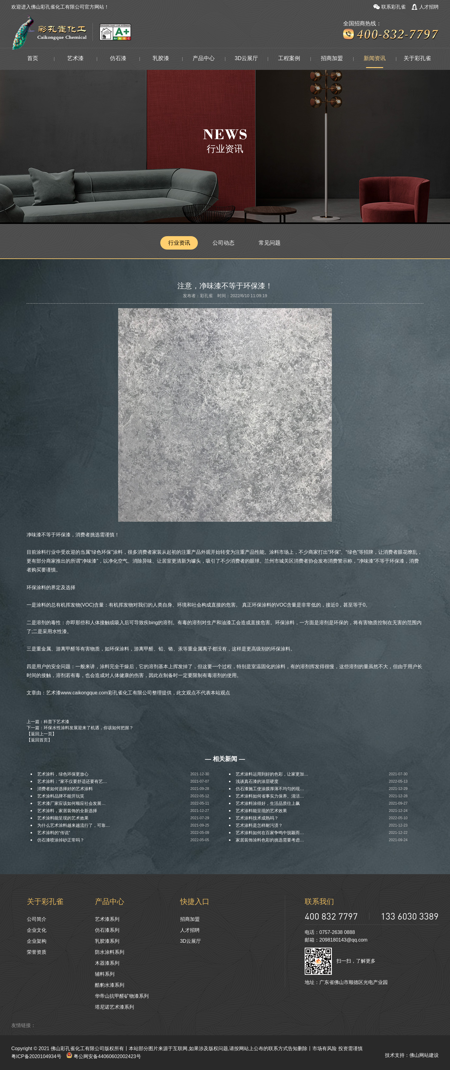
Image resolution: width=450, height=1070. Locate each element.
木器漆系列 (107, 963)
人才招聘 (425, 7)
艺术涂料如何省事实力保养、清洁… (270, 796)
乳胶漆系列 (107, 941)
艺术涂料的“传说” (53, 832)
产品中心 (204, 59)
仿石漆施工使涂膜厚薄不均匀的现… (270, 788)
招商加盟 (332, 59)
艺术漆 (75, 59)
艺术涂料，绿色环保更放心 (63, 774)
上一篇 (48, 721)
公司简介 (36, 919)
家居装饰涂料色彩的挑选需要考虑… (270, 840)
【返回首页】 (39, 739)
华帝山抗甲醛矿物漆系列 (122, 996)
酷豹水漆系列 (109, 985)
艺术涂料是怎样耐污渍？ (259, 825)
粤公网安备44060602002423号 (103, 1056)
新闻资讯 (375, 59)
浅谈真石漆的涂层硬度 (257, 781)
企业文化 (36, 930)
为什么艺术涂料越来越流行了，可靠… (73, 825)
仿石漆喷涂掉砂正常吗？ (60, 840)
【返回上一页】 (41, 733)
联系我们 (319, 901)
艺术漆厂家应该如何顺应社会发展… (71, 803)
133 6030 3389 (410, 916)
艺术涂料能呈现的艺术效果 (261, 810)
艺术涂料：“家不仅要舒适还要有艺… (72, 781)
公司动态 (225, 243)
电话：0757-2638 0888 (330, 932)
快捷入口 (194, 901)
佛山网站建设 (424, 1055)
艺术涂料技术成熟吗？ (257, 818)
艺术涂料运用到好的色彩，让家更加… (272, 774)
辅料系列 (104, 974)
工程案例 (289, 59)
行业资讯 (179, 243)
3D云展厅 (246, 59)
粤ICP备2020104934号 (36, 1056)
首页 (32, 59)
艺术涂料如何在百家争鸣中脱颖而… (270, 832)
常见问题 (271, 243)
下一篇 (80, 727)
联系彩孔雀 (389, 7)
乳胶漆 (161, 59)
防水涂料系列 (109, 952)
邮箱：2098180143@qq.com (336, 939)
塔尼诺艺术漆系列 (114, 1007)
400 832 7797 (331, 916)
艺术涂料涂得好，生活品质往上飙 (268, 803)
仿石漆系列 (107, 930)
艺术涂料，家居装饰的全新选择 (67, 810)
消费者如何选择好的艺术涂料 (65, 788)
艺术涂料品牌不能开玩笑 (60, 796)
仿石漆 (118, 59)
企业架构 (36, 941)
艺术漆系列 (107, 919)
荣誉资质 (36, 952)
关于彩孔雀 (417, 59)
